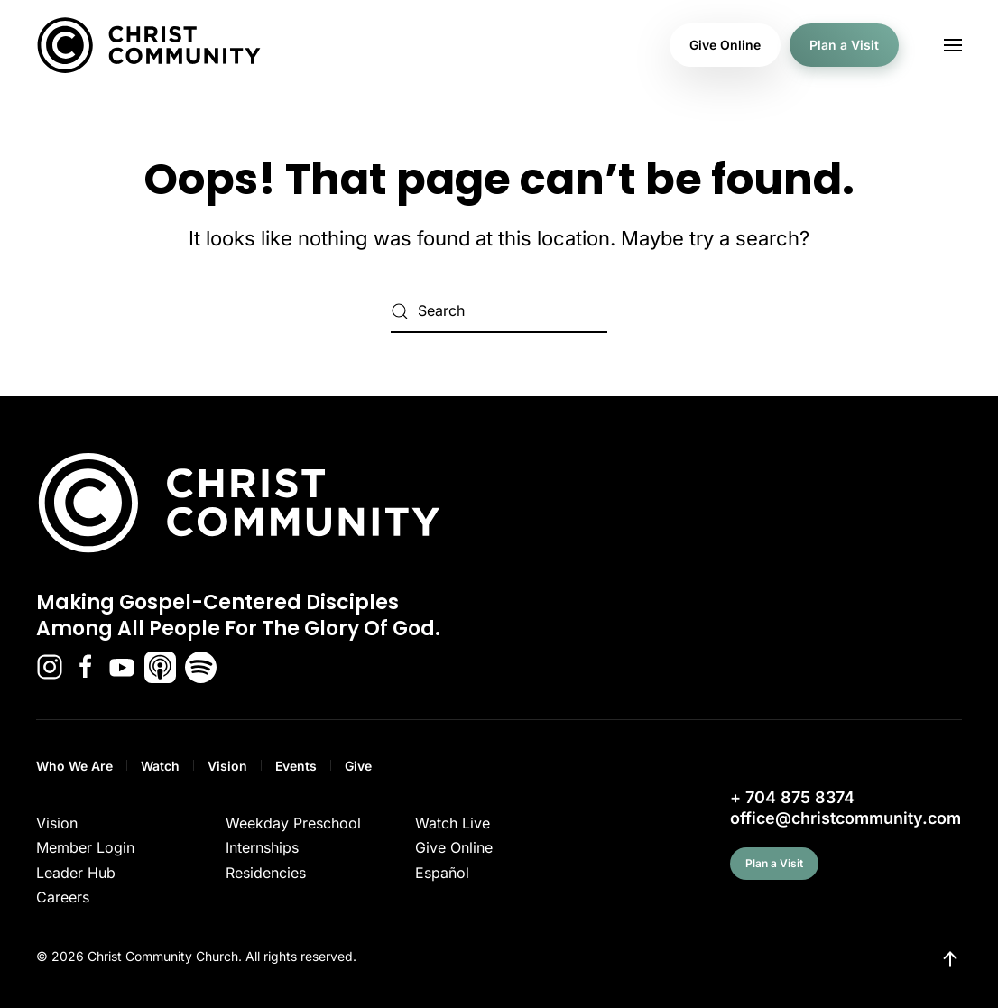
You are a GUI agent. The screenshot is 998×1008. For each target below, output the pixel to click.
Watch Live (452, 823)
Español (442, 873)
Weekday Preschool (293, 823)
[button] (953, 45)
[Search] (499, 311)
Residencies (266, 873)
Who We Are (74, 765)
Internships (262, 847)
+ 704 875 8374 (792, 797)
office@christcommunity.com (845, 818)
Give (358, 765)
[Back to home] (149, 45)
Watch (160, 765)
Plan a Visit (844, 44)
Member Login (85, 847)
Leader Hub (76, 873)
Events (296, 765)
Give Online (725, 44)
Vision (227, 765)
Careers (62, 897)
